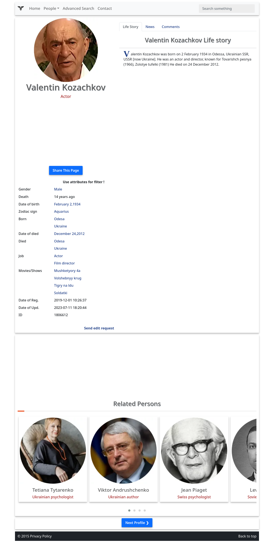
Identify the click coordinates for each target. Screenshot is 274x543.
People (50, 8)
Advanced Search (78, 8)
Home (34, 8)
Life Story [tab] (130, 26)
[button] (129, 510)
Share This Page (66, 170)
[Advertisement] (66, 132)
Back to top (247, 536)
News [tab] (150, 26)
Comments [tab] (171, 26)
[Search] (227, 8)
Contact (105, 8)
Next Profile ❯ (137, 522)
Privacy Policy (41, 536)
